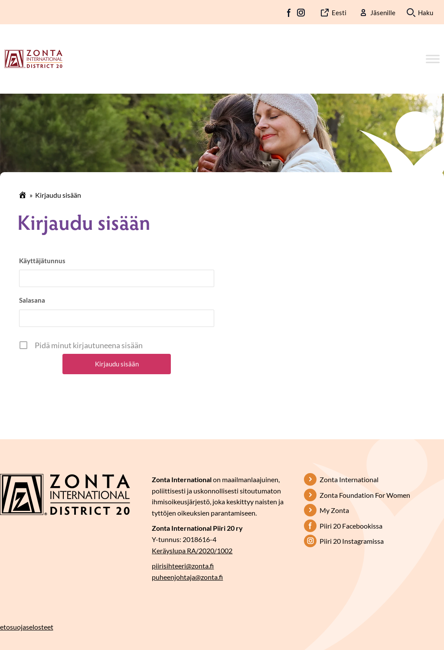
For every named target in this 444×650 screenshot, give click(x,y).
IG (301, 12)
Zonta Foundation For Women (365, 495)
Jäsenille (382, 12)
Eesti (339, 12)
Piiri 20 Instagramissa (352, 541)
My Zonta (334, 510)
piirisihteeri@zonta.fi (183, 566)
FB (289, 12)
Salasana (32, 300)
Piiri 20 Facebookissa (351, 526)
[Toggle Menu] (433, 59)
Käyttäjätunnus (42, 261)
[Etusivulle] (33, 58)
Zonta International (349, 479)
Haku (425, 12)
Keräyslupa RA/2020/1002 (192, 550)
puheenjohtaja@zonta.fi (187, 577)
